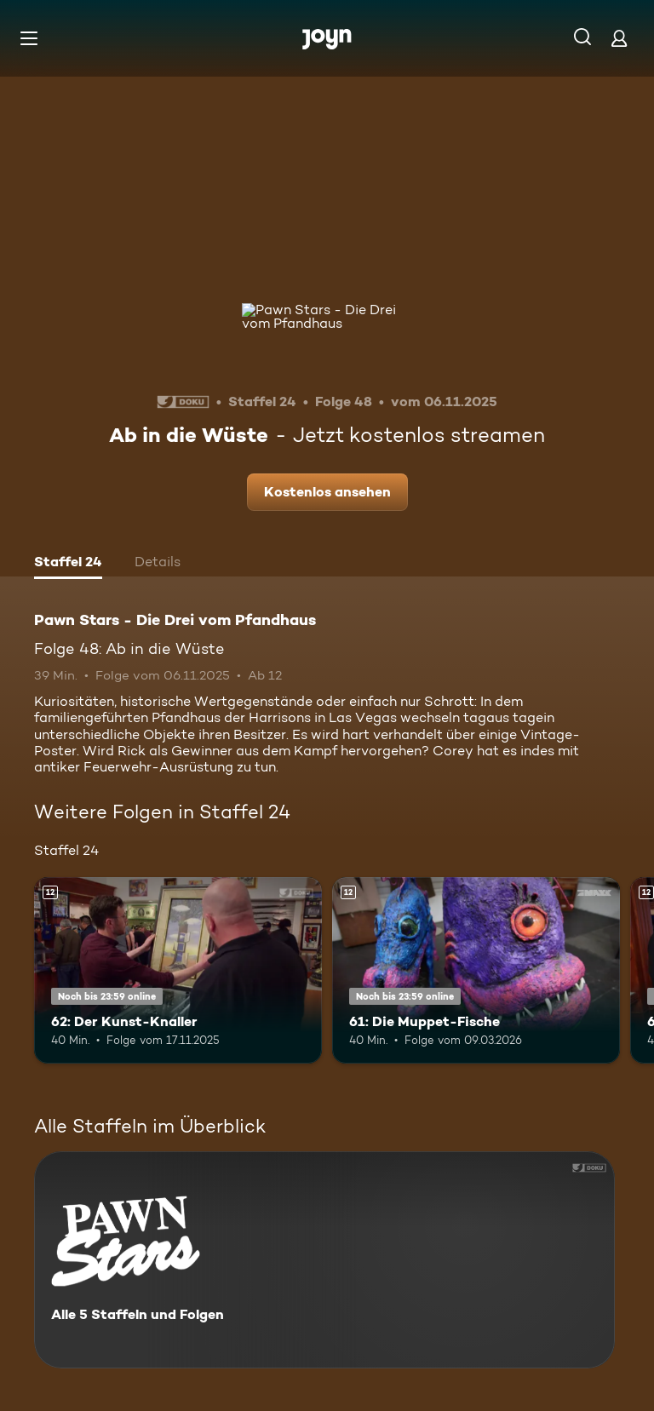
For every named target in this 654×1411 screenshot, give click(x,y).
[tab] (68, 563)
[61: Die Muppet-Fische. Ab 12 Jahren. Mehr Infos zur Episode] (476, 970)
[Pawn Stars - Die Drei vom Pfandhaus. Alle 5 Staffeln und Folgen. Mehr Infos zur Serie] (324, 1259)
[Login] (619, 38)
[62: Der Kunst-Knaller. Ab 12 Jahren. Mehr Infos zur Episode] (178, 970)
